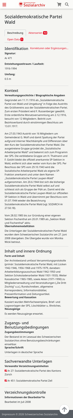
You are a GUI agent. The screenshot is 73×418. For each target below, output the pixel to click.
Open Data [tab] (15, 39)
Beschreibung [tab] (15, 33)
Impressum (8, 414)
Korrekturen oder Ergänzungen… (49, 48)
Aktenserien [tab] (38, 33)
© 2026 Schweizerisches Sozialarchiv (37, 414)
